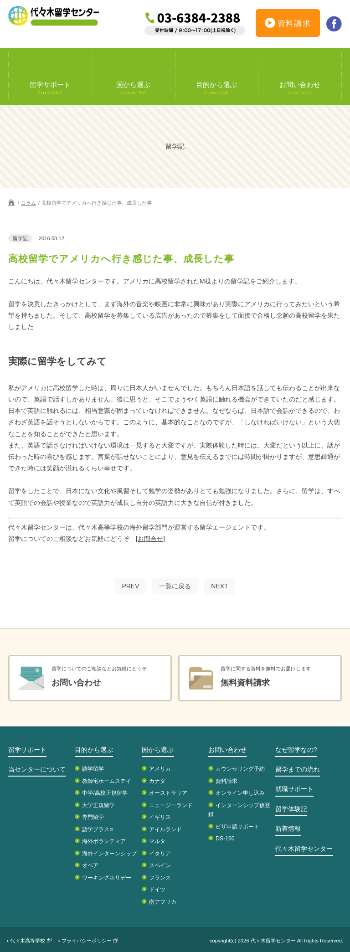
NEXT (219, 586)
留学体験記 (291, 809)
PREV (130, 586)
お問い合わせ (227, 749)
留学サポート (27, 749)
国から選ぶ (158, 749)
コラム (28, 203)
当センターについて (37, 769)
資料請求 (288, 24)
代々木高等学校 (27, 940)
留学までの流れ (297, 769)
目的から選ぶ (94, 749)
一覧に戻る (175, 586)
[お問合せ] (150, 538)
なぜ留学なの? (296, 749)
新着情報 (288, 828)
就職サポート (294, 788)
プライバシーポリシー (87, 940)
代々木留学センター (304, 848)
